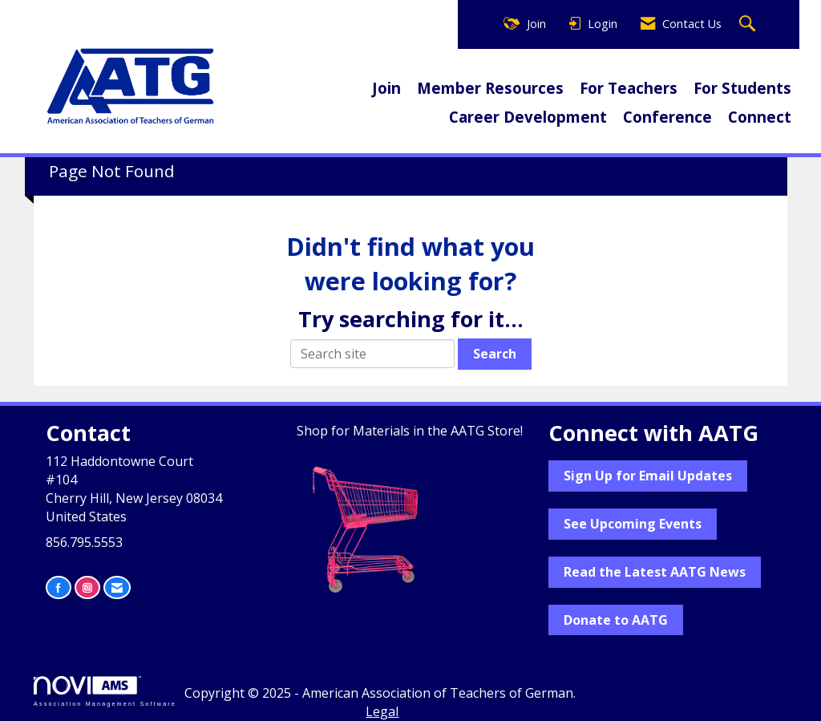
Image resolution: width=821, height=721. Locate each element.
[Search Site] (749, 24)
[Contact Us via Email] (117, 587)
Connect (759, 117)
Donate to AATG (616, 620)
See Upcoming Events (633, 524)
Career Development (528, 117)
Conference (667, 117)
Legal (382, 711)
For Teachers (628, 88)
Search (494, 354)
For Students (742, 88)
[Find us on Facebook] (58, 587)
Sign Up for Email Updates (648, 475)
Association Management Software (105, 691)
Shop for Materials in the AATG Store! (410, 430)
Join (386, 88)
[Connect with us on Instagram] (87, 587)
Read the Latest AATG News (655, 572)
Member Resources (490, 88)
